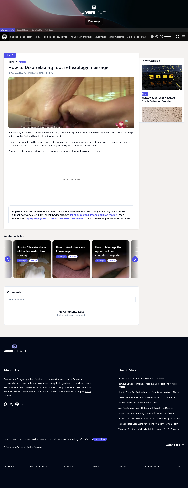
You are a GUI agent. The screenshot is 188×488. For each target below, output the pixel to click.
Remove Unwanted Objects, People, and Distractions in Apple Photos (147, 385)
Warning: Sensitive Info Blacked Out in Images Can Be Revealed (148, 429)
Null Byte (49, 30)
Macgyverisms (116, 36)
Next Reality (36, 30)
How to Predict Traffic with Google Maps (137, 402)
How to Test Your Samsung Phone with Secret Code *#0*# (146, 413)
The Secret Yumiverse (80, 36)
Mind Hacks (132, 36)
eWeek (96, 466)
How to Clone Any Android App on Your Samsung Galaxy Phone (148, 392)
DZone (179, 466)
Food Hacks (49, 36)
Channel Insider (151, 466)
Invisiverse (100, 36)
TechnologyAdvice (38, 466)
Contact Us (45, 439)
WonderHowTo (7, 30)
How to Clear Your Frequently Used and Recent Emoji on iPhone (149, 418)
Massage (94, 21)
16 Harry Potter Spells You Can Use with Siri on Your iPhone (146, 397)
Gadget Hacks (23, 30)
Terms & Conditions (13, 439)
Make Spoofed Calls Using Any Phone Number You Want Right (148, 423)
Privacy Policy (31, 439)
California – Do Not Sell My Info (68, 439)
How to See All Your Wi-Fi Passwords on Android (141, 378)
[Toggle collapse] (5, 473)
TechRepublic (69, 466)
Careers (96, 439)
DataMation (121, 466)
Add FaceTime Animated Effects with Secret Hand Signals (145, 408)
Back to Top (175, 444)
